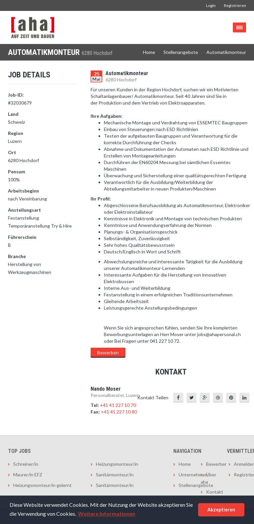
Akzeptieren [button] (221, 509)
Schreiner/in (25, 464)
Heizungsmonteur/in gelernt (42, 485)
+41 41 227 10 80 (119, 412)
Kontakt (212, 492)
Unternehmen (185, 474)
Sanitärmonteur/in (115, 474)
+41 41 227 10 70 (118, 405)
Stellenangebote (180, 52)
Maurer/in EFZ (27, 474)
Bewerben (108, 352)
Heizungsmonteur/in (117, 464)
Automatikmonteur (226, 52)
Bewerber (212, 464)
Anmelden (240, 464)
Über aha (208, 478)
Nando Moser (106, 389)
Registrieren (235, 5)
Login (211, 5)
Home (149, 52)
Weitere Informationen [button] (106, 513)
